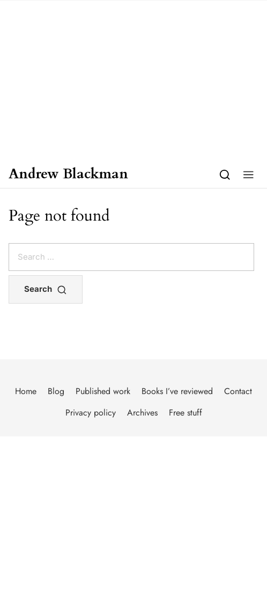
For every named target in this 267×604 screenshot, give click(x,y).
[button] (248, 174)
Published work (103, 391)
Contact (238, 391)
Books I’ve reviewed (177, 391)
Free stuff (185, 412)
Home (25, 391)
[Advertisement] (133, 80)
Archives (142, 412)
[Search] (224, 174)
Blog (56, 391)
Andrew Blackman (68, 174)
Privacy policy (90, 412)
